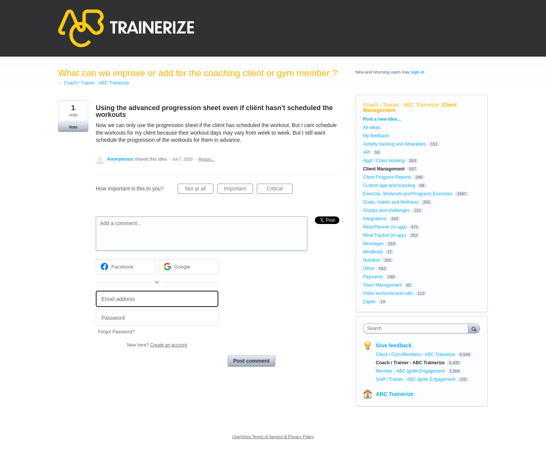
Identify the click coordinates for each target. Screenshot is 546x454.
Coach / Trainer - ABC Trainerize (401, 105)
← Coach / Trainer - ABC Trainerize (93, 83)
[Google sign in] (189, 266)
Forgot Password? (116, 331)
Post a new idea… (382, 119)
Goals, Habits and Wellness (391, 202)
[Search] (474, 328)
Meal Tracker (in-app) (384, 235)
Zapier (369, 301)
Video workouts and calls (388, 293)
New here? (157, 345)
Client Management (384, 169)
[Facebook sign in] (126, 266)
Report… (206, 159)
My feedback (376, 135)
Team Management (382, 285)
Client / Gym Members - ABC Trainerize (416, 354)
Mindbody (373, 252)
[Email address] (157, 299)
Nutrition (371, 260)
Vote (73, 127)
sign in (417, 72)
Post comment (251, 361)
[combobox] (417, 328)
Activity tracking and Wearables (394, 144)
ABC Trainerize (395, 394)
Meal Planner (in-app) (384, 227)
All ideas (371, 127)
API (366, 152)
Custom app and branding (389, 185)
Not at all (199, 190)
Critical (280, 190)
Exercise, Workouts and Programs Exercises (407, 193)
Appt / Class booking (384, 160)
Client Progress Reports (387, 177)
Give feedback (394, 345)
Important (238, 190)
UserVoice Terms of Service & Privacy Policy (273, 436)
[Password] (157, 318)
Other (368, 268)
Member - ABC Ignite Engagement (411, 371)
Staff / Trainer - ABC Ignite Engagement (416, 379)
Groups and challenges (386, 210)
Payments (373, 276)
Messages (373, 243)
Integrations (375, 218)
